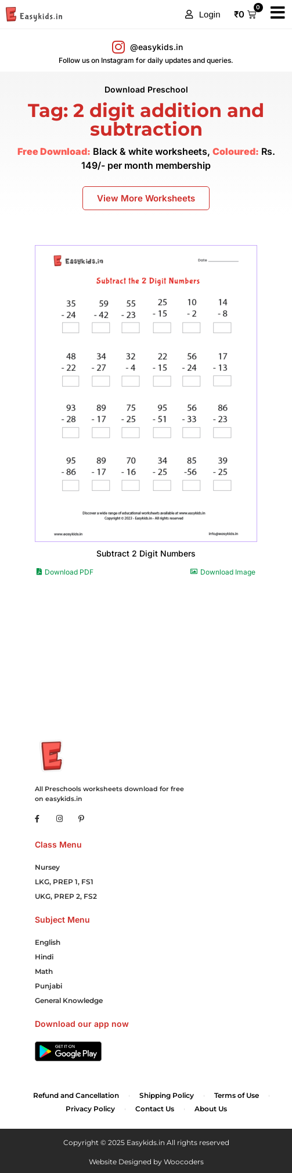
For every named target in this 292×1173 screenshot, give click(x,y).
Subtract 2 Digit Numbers (146, 553)
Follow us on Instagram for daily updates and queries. (146, 60)
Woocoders (184, 1161)
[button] (203, 14)
